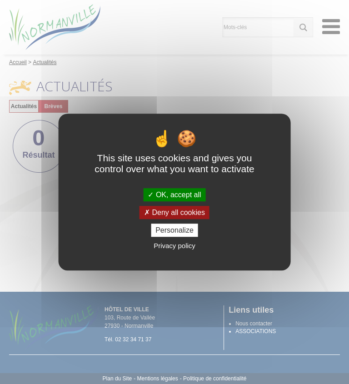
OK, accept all (174, 195)
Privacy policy (174, 245)
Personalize (174, 230)
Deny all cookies (174, 212)
